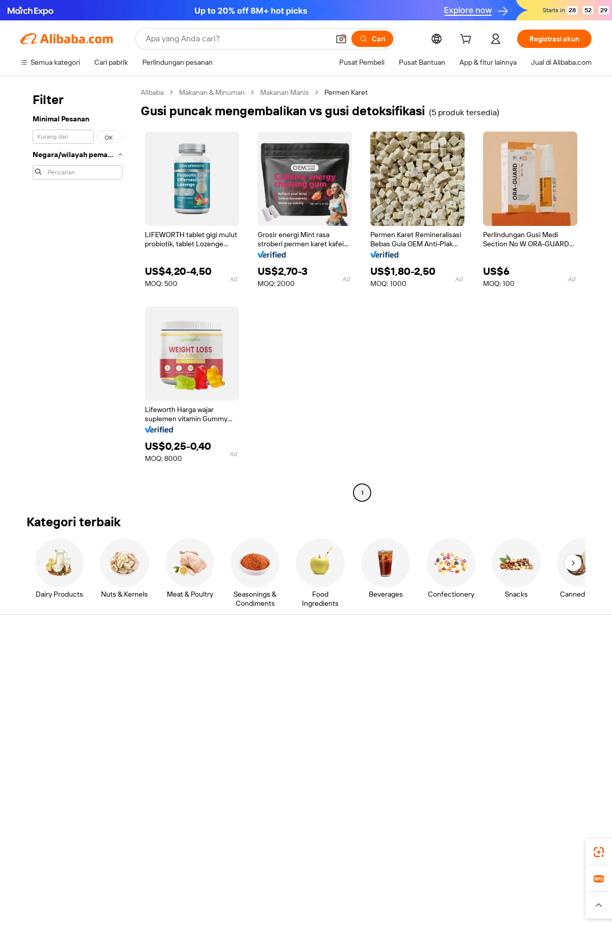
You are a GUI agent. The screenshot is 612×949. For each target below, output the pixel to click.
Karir (497, 719)
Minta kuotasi (276, 661)
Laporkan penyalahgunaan (62, 738)
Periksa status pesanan (56, 700)
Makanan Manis (284, 92)
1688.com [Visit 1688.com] (187, 885)
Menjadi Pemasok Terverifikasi (420, 700)
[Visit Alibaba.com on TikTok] (570, 759)
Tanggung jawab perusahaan (534, 680)
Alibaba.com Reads (285, 719)
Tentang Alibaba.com (523, 661)
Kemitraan (388, 719)
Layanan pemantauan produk (184, 750)
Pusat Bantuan (43, 661)
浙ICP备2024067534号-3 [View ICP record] (553, 929)
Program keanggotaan (290, 680)
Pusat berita (509, 700)
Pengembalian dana (51, 719)
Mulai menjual (394, 661)
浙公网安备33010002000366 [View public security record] (451, 929)
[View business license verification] (394, 930)
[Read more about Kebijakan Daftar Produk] (199, 905)
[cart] (467, 40)
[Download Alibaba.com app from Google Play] (557, 840)
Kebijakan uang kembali (174, 691)
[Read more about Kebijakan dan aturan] (49, 905)
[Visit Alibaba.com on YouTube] (555, 759)
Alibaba (152, 92)
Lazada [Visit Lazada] (320, 885)
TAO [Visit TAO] (399, 885)
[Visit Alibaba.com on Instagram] (540, 759)
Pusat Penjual (393, 680)
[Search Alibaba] (236, 38)
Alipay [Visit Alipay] (291, 885)
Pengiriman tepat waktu (175, 711)
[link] (598, 852)
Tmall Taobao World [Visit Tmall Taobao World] (242, 885)
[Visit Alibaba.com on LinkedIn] (509, 759)
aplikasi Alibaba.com (406, 840)
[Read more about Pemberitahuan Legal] (121, 905)
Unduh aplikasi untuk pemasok (420, 738)
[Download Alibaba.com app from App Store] (482, 840)
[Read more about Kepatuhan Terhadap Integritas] (546, 905)
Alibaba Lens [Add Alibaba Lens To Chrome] (79, 840)
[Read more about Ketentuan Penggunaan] (455, 905)
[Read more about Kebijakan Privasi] (384, 905)
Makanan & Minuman (212, 92)
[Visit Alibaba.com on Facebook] (494, 759)
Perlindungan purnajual (174, 730)
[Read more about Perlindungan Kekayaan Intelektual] (297, 905)
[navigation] (78, 294)
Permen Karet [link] (346, 92)
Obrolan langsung (48, 680)
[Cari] (372, 39)
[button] (341, 39)
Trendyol (428, 885)
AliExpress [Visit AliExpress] (147, 885)
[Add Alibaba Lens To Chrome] (182, 840)
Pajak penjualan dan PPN (294, 700)
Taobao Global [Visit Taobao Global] (362, 885)
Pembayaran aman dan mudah (185, 672)
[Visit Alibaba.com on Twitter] (524, 759)
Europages (468, 885)
